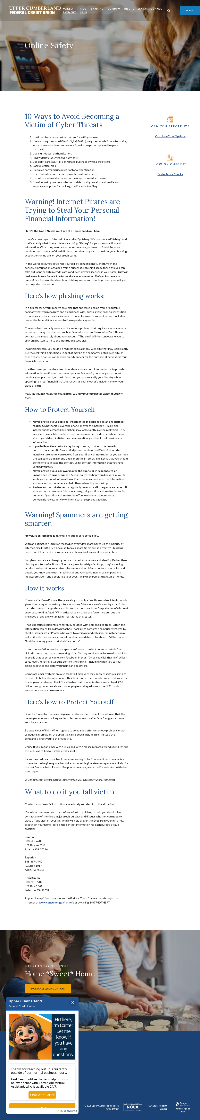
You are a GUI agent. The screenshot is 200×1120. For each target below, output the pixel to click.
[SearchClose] (169, 10)
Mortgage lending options (48, 988)
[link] (183, 1107)
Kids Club (83, 10)
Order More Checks (170, 174)
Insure (129, 8)
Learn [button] (142, 8)
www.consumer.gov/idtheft (56, 902)
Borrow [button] (114, 8)
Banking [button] (97, 8)
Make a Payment (69, 10)
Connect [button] (157, 8)
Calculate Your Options (170, 136)
